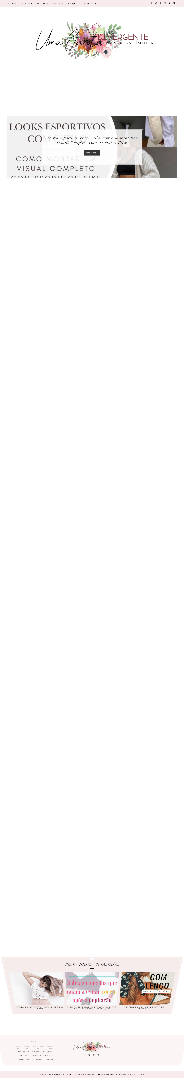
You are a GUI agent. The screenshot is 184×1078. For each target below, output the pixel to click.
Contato (90, 3)
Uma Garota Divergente (61, 1075)
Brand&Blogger (113, 1075)
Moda (42, 3)
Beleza (58, 3)
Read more (92, 153)
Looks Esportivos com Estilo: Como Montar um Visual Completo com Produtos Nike (92, 140)
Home (11, 3)
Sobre (27, 3)
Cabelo (74, 3)
